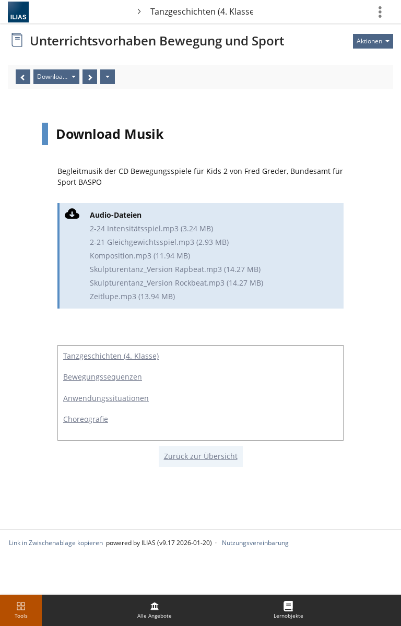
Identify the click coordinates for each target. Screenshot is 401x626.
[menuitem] (154, 610)
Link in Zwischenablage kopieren (56, 542)
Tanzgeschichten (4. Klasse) (201, 11)
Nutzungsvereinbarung (255, 542)
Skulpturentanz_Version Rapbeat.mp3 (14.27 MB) (175, 269)
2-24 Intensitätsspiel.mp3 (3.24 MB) (151, 228)
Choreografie (85, 419)
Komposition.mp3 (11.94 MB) (140, 256)
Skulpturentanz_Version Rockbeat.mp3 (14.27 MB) (176, 283)
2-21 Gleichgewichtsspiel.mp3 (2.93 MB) (159, 242)
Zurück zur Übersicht (201, 456)
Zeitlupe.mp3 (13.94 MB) (132, 296)
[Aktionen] (107, 76)
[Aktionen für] (373, 41)
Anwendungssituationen (106, 398)
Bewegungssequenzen (102, 377)
